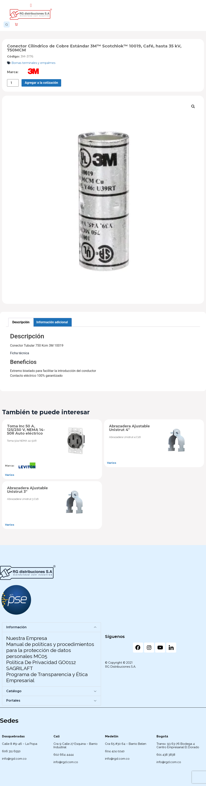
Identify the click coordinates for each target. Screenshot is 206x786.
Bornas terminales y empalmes (33, 63)
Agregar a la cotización (41, 83)
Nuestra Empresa (26, 638)
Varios (9, 474)
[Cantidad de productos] (13, 83)
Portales (13, 700)
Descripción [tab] (20, 322)
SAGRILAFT (19, 668)
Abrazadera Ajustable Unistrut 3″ (27, 490)
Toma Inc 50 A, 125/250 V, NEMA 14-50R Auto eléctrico (26, 430)
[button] (31, 5)
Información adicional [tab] (52, 322)
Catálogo (14, 691)
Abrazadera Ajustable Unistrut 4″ (129, 428)
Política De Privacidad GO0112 (41, 662)
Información (16, 627)
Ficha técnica (19, 353)
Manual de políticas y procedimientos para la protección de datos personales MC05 (50, 650)
